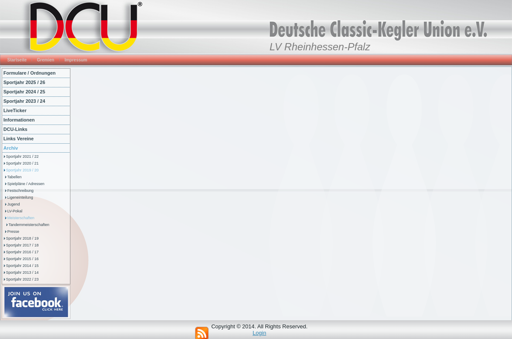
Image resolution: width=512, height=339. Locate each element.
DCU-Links (15, 129)
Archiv (10, 148)
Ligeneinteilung (20, 197)
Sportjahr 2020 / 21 (22, 163)
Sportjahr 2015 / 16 (22, 259)
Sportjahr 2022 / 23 (22, 279)
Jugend (13, 204)
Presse (13, 231)
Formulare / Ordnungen (29, 72)
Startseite (17, 60)
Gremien (46, 60)
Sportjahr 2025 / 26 (24, 82)
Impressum (75, 60)
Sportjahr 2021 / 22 (22, 156)
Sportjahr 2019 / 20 (22, 170)
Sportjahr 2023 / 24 (24, 101)
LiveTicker (14, 110)
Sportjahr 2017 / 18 (22, 245)
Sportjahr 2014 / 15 (22, 266)
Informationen (19, 119)
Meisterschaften (21, 218)
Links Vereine (18, 138)
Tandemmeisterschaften (29, 225)
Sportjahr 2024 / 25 (24, 91)
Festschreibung (20, 190)
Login (259, 333)
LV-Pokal (14, 211)
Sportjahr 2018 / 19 (22, 238)
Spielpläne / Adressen (25, 184)
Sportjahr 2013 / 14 (22, 272)
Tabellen (14, 177)
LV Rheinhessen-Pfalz (320, 46)
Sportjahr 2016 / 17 (22, 252)
